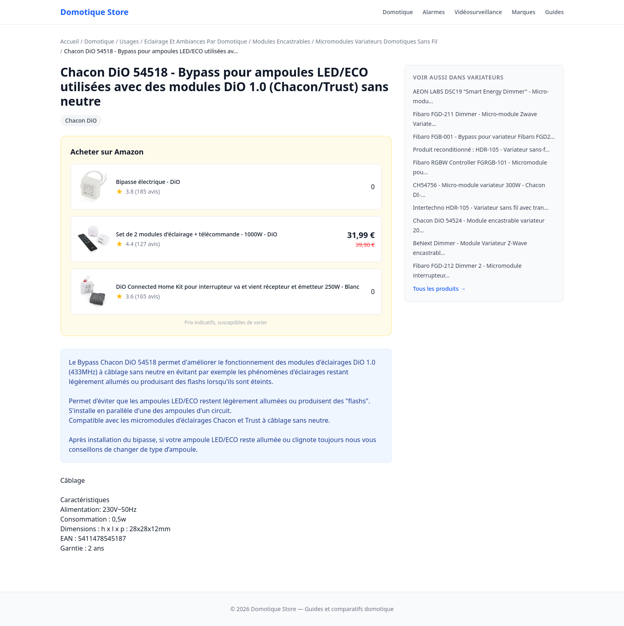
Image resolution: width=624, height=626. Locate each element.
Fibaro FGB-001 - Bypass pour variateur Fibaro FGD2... (484, 136)
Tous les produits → (439, 288)
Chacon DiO (81, 120)
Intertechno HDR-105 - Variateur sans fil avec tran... (481, 207)
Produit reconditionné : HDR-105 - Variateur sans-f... (481, 149)
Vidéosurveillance (478, 12)
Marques (523, 12)
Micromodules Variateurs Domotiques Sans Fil (376, 41)
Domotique (398, 12)
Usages (129, 41)
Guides (554, 12)
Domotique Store (95, 11)
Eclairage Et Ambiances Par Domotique (195, 41)
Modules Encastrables (281, 41)
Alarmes (434, 12)
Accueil (70, 41)
